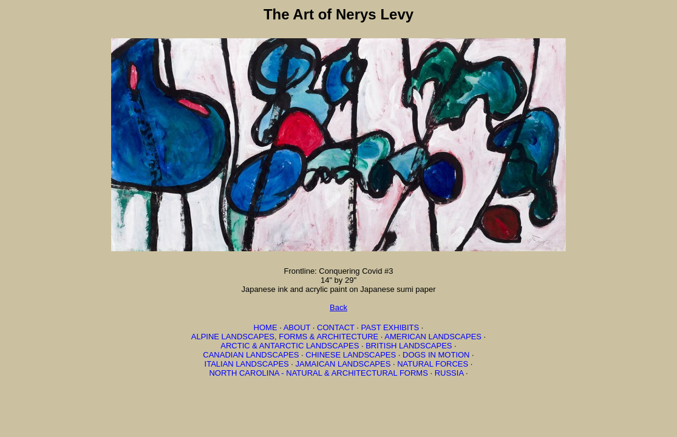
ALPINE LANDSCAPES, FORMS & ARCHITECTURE (284, 336)
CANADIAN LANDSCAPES (251, 354)
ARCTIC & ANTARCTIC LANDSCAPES (289, 345)
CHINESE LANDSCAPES (350, 354)
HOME (265, 327)
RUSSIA (449, 373)
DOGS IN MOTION (436, 354)
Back (338, 307)
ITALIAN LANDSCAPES (247, 363)
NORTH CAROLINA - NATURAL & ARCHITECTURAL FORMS (318, 373)
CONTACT (336, 327)
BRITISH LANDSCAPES (409, 345)
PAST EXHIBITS (390, 327)
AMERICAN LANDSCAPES (432, 336)
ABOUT (297, 327)
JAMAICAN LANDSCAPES (343, 363)
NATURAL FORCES (432, 363)
